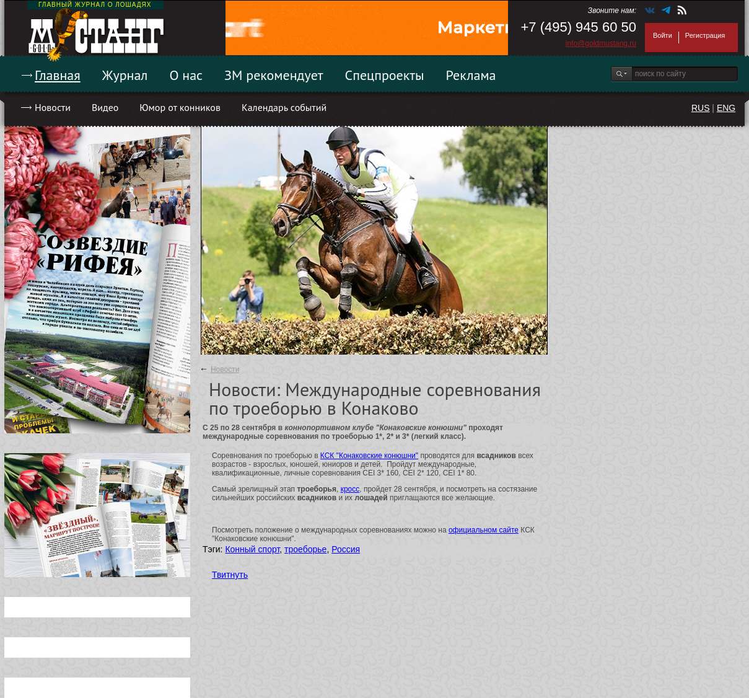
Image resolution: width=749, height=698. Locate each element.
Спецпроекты (384, 75)
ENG (726, 108)
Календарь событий (284, 107)
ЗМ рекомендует (273, 75)
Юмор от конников (180, 107)
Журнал (125, 75)
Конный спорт (252, 549)
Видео (105, 107)
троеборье (305, 549)
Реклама (471, 75)
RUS (700, 108)
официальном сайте (484, 530)
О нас (186, 75)
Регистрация (705, 35)
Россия (345, 549)
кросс (350, 489)
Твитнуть (230, 575)
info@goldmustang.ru (601, 43)
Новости (53, 107)
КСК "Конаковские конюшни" (369, 455)
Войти (662, 35)
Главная (58, 75)
